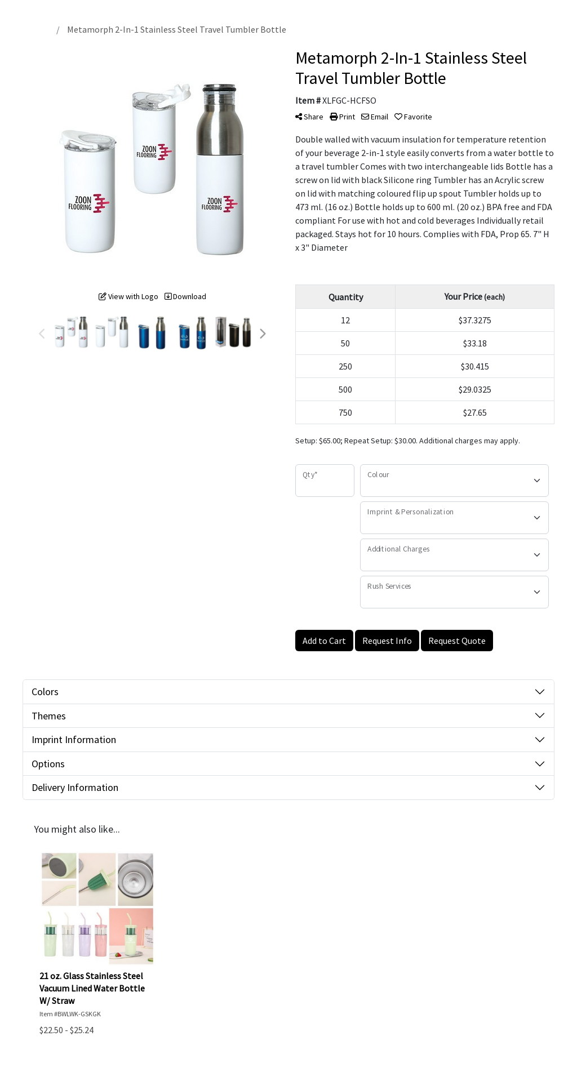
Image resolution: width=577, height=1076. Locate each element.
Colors (45, 691)
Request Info (387, 640)
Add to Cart (324, 640)
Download (185, 296)
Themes (49, 715)
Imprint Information (74, 739)
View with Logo (128, 296)
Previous (42, 334)
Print (342, 117)
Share (309, 117)
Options (48, 763)
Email (374, 117)
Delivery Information (75, 787)
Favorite (413, 117)
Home (37, 29)
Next (262, 334)
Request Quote (457, 640)
